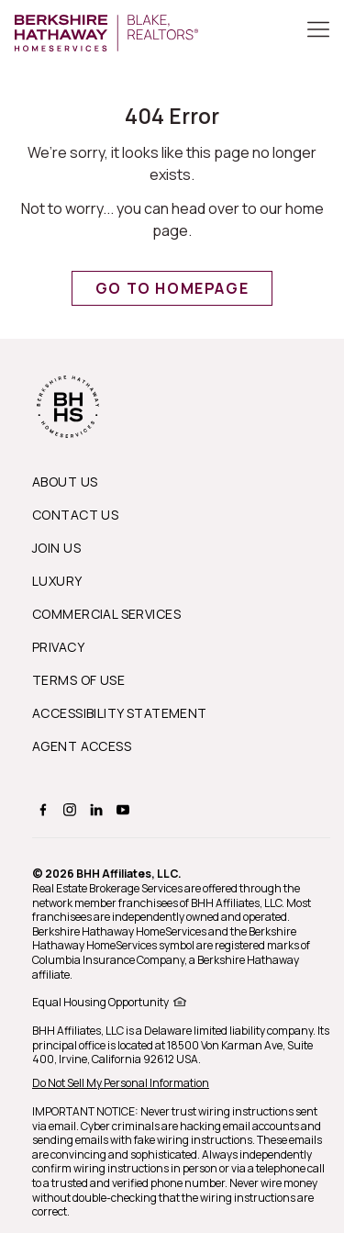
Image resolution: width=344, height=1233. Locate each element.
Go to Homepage (172, 288)
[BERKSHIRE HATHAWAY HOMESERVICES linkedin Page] (94, 809)
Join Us (56, 547)
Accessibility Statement (119, 713)
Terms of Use (78, 680)
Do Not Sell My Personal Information (120, 1083)
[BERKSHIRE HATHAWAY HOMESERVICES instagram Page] (67, 809)
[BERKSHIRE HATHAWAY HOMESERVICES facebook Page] (41, 809)
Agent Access (81, 746)
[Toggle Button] (318, 31)
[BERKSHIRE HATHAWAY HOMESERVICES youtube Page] (120, 809)
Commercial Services (106, 613)
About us (64, 481)
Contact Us (75, 514)
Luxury (57, 580)
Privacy (58, 647)
